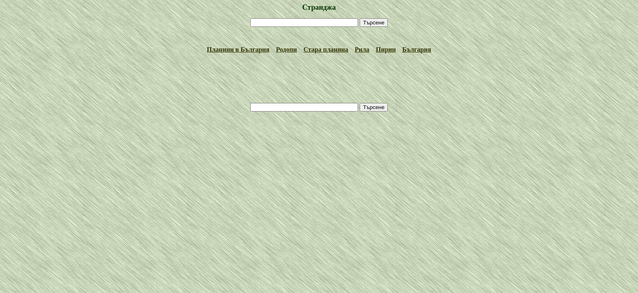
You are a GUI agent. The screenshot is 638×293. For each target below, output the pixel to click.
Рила (362, 49)
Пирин (386, 49)
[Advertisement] (319, 36)
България (416, 49)
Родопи (286, 49)
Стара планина (326, 49)
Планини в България (238, 49)
